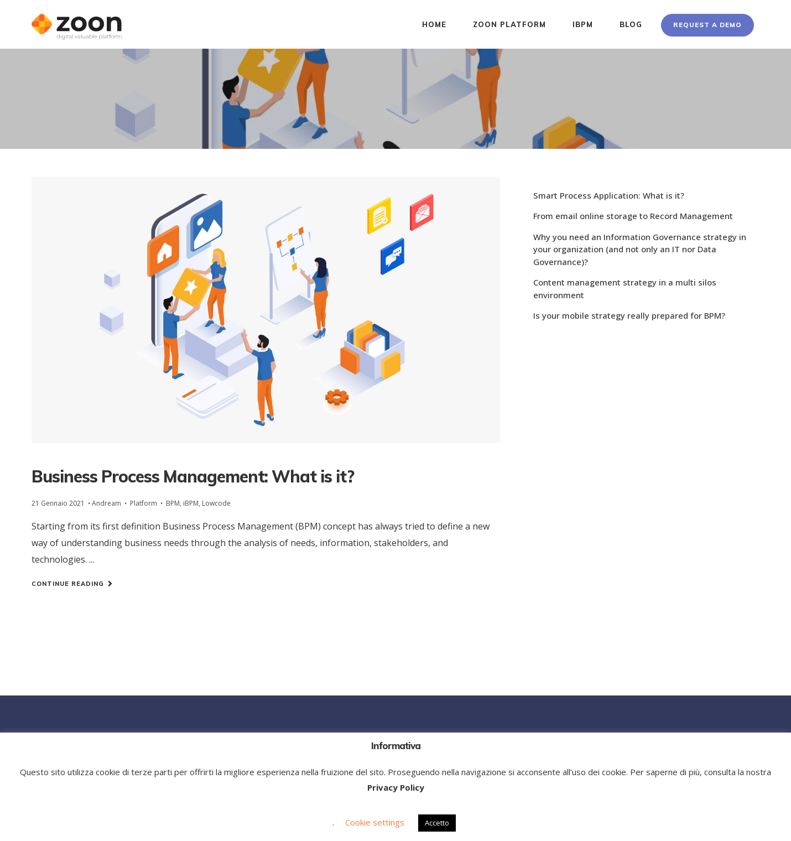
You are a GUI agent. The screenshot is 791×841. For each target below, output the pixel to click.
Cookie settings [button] (374, 822)
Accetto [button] (437, 823)
